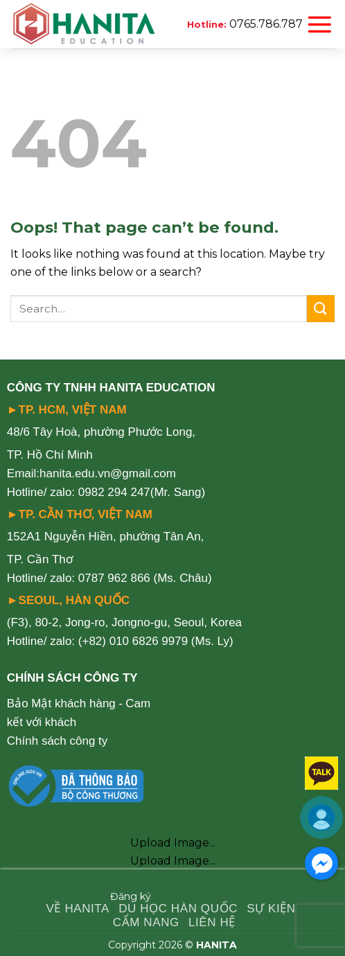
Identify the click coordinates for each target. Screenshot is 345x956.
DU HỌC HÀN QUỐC (178, 908)
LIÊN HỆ (212, 922)
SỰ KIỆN (271, 908)
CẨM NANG (146, 922)
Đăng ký (130, 896)
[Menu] (319, 24)
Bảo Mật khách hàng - (65, 703)
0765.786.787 (266, 23)
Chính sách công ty (57, 740)
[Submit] (321, 308)
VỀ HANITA (78, 908)
